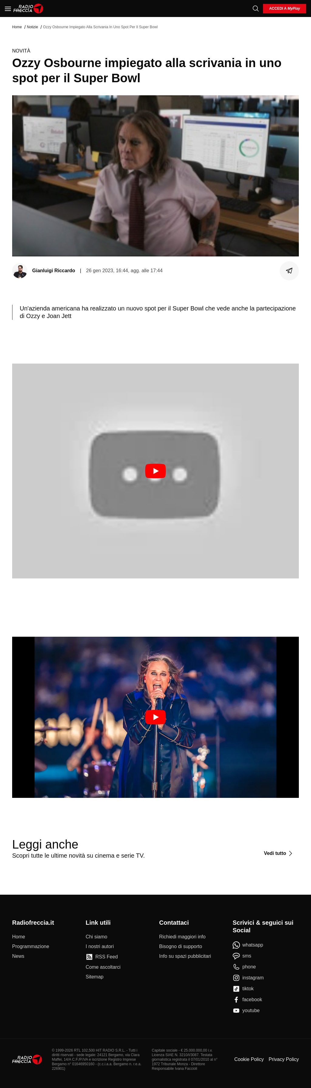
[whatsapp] (248, 945)
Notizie (32, 27)
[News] (18, 956)
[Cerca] (255, 8)
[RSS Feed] (102, 957)
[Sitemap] (95, 977)
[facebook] (247, 999)
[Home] (28, 8)
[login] (284, 8)
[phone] (244, 967)
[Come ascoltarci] (103, 967)
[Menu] (8, 8)
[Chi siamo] (96, 937)
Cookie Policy (249, 1059)
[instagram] (248, 977)
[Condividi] (289, 271)
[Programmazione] (30, 947)
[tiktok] (243, 988)
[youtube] (246, 1010)
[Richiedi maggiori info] (182, 937)
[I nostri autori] (100, 947)
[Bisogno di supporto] (180, 947)
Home (17, 27)
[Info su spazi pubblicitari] (185, 956)
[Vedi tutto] (279, 853)
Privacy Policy (283, 1059)
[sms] (242, 956)
